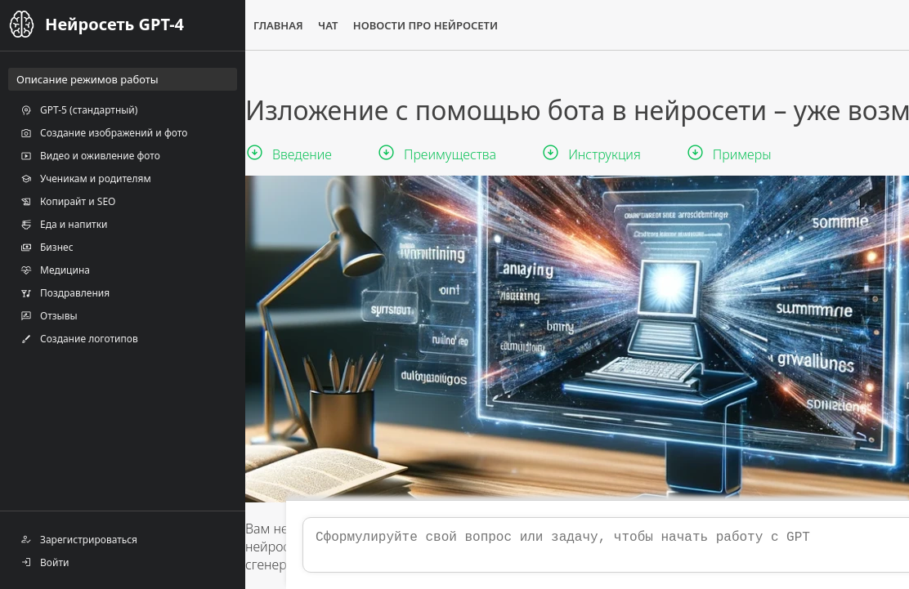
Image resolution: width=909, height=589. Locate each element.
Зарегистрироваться (78, 539)
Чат (328, 25)
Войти (44, 562)
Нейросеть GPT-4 (114, 24)
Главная (278, 25)
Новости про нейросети (425, 25)
